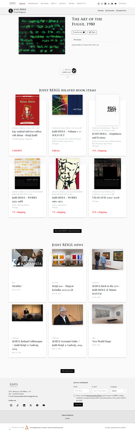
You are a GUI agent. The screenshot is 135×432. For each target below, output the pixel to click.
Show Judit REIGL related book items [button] (67, 231)
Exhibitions (33, 3)
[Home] (14, 4)
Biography (109, 11)
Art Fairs (45, 3)
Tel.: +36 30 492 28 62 (16, 394)
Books (71, 3)
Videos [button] (62, 3)
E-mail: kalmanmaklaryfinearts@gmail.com (23, 396)
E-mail (94, 387)
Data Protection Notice (94, 396)
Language (113, 387)
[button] (67, 70)
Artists (22, 3)
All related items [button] (67, 371)
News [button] (53, 3)
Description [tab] (77, 40)
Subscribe (78, 404)
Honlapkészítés (35, 427)
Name (76, 387)
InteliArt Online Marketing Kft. (52, 427)
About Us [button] (81, 3)
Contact (122, 3)
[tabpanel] (94, 45)
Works (101, 11)
